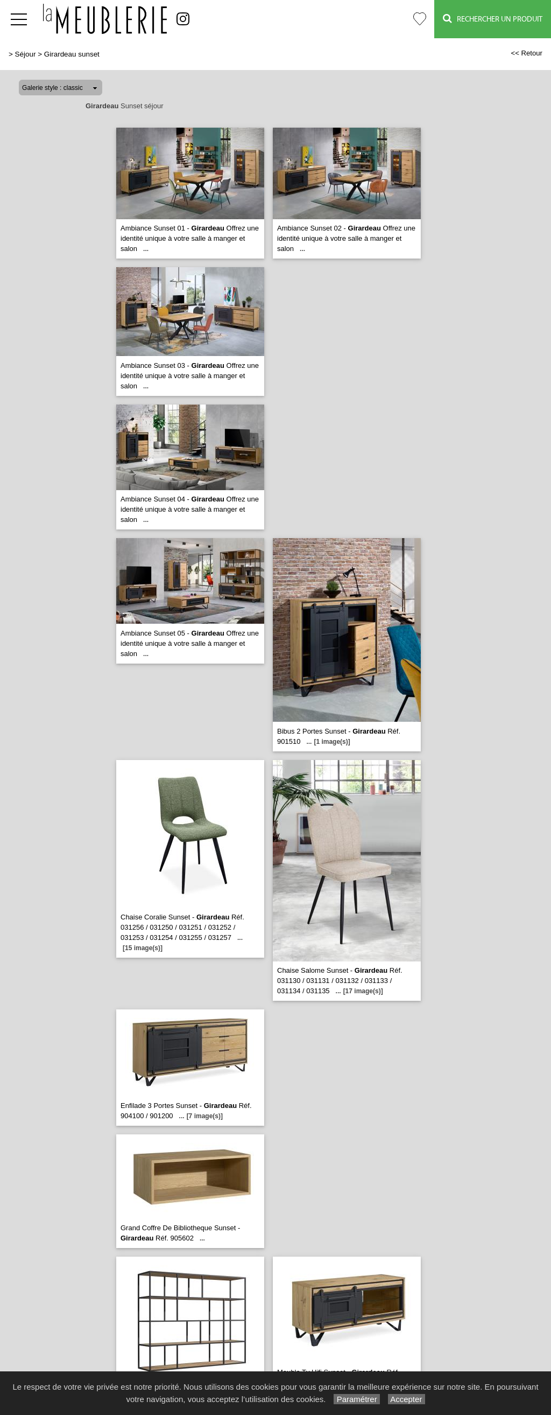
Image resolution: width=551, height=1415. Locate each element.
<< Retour (526, 53)
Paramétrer (356, 1399)
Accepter (406, 1399)
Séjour (25, 54)
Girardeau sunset (72, 54)
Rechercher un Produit (492, 18)
